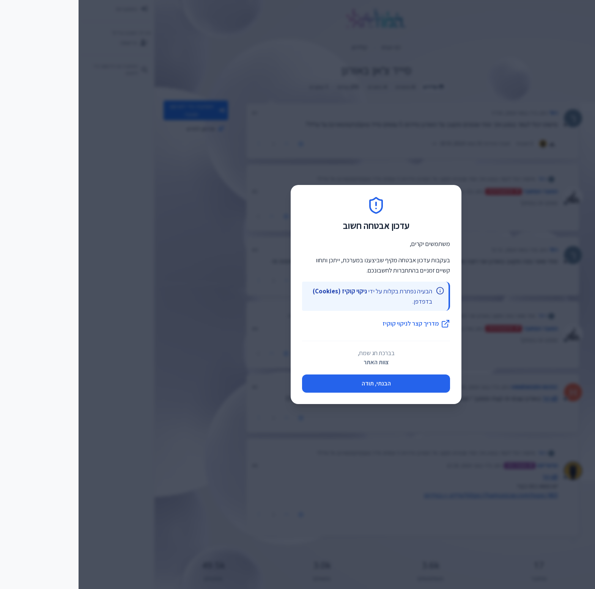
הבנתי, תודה (297, 383)
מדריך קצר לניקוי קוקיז (337, 323)
